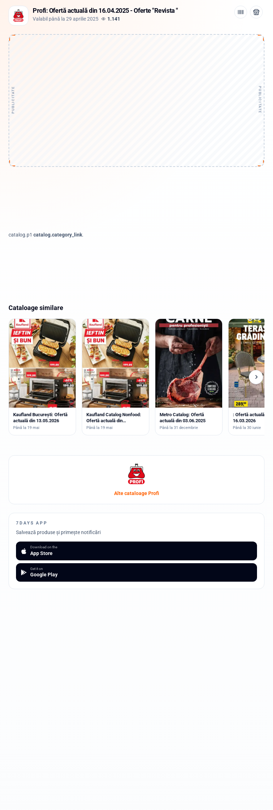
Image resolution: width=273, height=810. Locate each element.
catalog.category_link (57, 235)
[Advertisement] (136, 80)
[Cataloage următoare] (256, 377)
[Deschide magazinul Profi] (256, 12)
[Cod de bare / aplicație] (240, 12)
